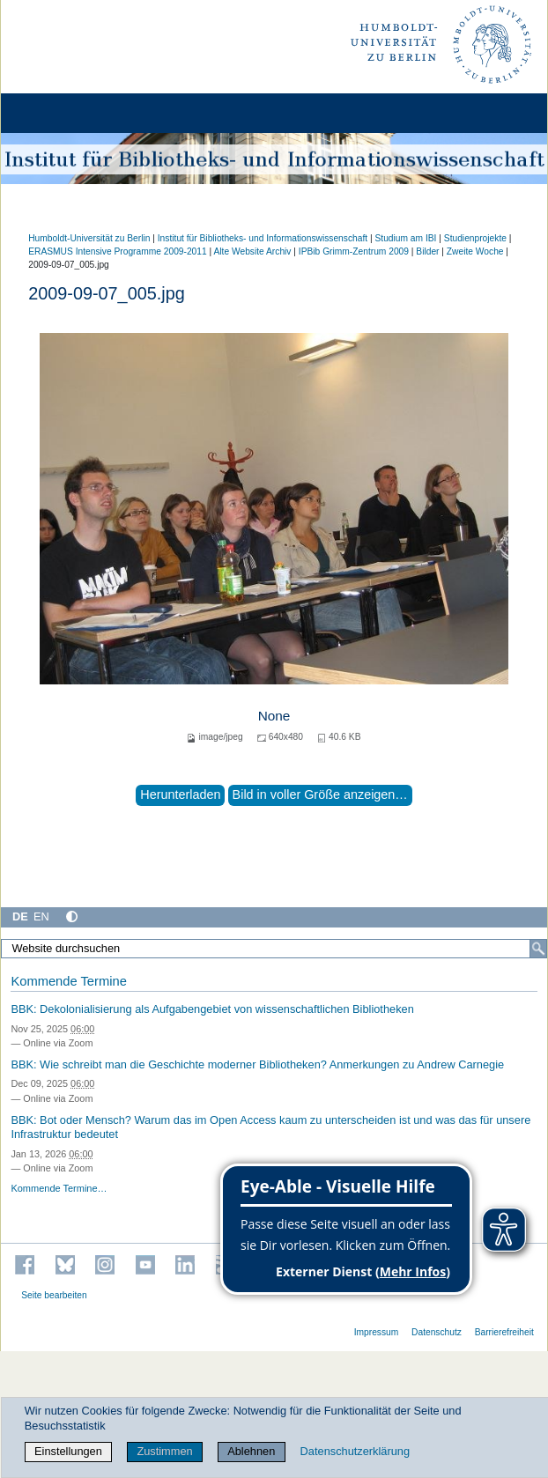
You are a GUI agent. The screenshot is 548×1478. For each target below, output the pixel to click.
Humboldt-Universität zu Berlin (89, 238)
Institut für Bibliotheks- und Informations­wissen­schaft (262, 238)
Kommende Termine (68, 981)
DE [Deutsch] (20, 916)
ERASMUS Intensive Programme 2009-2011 (117, 251)
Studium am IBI (405, 238)
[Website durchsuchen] (274, 948)
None (274, 715)
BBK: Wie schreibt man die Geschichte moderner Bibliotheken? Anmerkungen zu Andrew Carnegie (257, 1064)
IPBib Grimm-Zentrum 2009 (354, 251)
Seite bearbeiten (54, 1295)
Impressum (376, 1332)
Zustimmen (164, 1451)
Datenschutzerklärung (355, 1451)
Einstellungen (68, 1451)
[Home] (63, 113)
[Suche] (538, 948)
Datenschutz (436, 1332)
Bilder (427, 251)
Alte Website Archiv (253, 251)
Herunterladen (180, 794)
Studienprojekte (475, 238)
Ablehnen (251, 1451)
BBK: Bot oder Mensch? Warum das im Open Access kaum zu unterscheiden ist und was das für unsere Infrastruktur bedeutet (270, 1127)
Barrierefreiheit (504, 1332)
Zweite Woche (475, 251)
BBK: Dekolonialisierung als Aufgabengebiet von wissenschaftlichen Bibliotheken (212, 1009)
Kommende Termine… (59, 1188)
